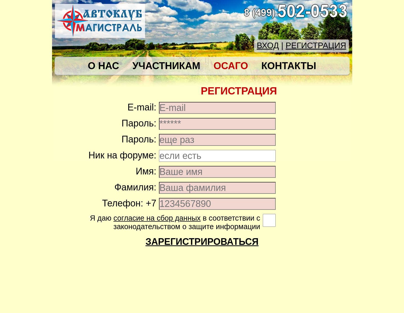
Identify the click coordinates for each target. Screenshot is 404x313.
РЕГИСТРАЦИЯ (316, 45)
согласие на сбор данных (157, 218)
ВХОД (268, 45)
